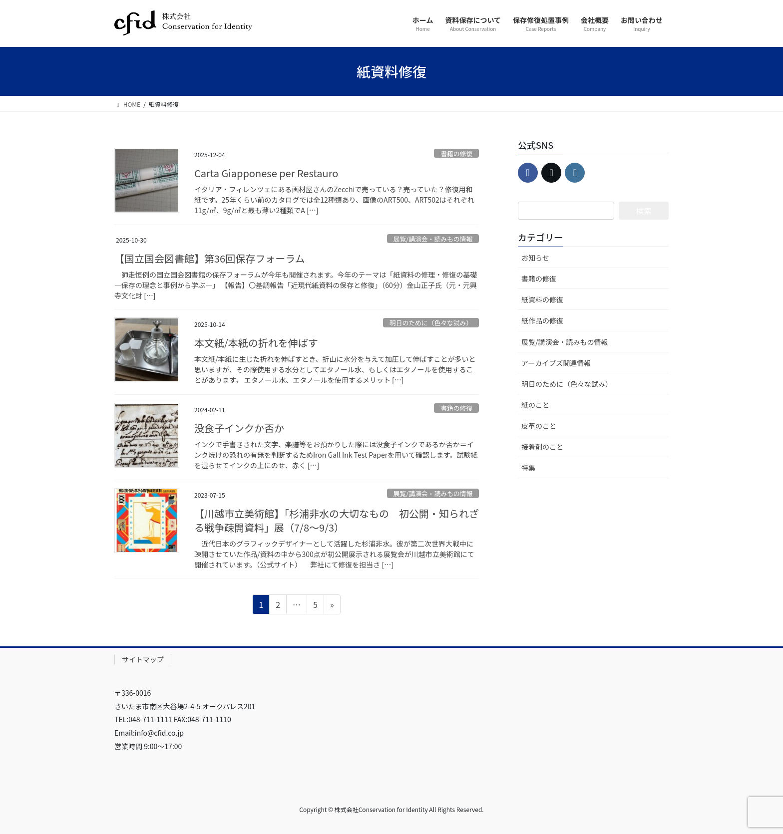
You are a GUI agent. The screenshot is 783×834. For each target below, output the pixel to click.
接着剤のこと (542, 447)
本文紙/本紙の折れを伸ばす (256, 342)
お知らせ (535, 258)
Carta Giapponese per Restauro (266, 173)
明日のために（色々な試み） (431, 322)
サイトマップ (143, 659)
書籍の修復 (456, 153)
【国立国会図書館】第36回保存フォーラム (209, 258)
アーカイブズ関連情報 (556, 363)
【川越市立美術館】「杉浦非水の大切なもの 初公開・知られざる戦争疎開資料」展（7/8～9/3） (336, 520)
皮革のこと (538, 426)
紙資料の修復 (542, 299)
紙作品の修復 (542, 320)
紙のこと (535, 405)
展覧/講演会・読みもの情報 (433, 239)
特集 (528, 468)
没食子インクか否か (239, 428)
